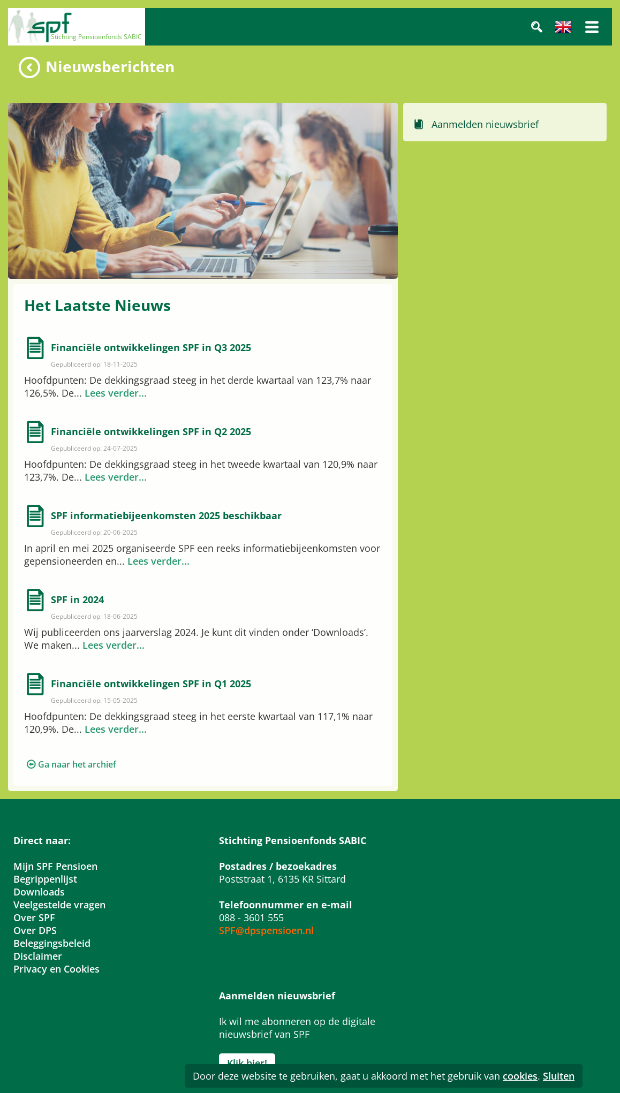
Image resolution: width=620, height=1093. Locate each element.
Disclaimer (37, 956)
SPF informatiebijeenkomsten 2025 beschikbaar (166, 515)
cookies (520, 1075)
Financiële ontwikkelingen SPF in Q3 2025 (151, 347)
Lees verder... (116, 392)
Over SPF (34, 917)
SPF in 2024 (77, 599)
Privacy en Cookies (56, 968)
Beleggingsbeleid (51, 943)
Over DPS (35, 930)
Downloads (39, 891)
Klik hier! (247, 1063)
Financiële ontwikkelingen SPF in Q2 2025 (151, 431)
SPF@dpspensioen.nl (266, 930)
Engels (563, 26)
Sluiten (558, 1075)
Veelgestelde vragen (59, 904)
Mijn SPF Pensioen (55, 866)
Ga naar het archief (77, 764)
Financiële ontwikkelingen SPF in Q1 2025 (151, 683)
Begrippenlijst (45, 878)
